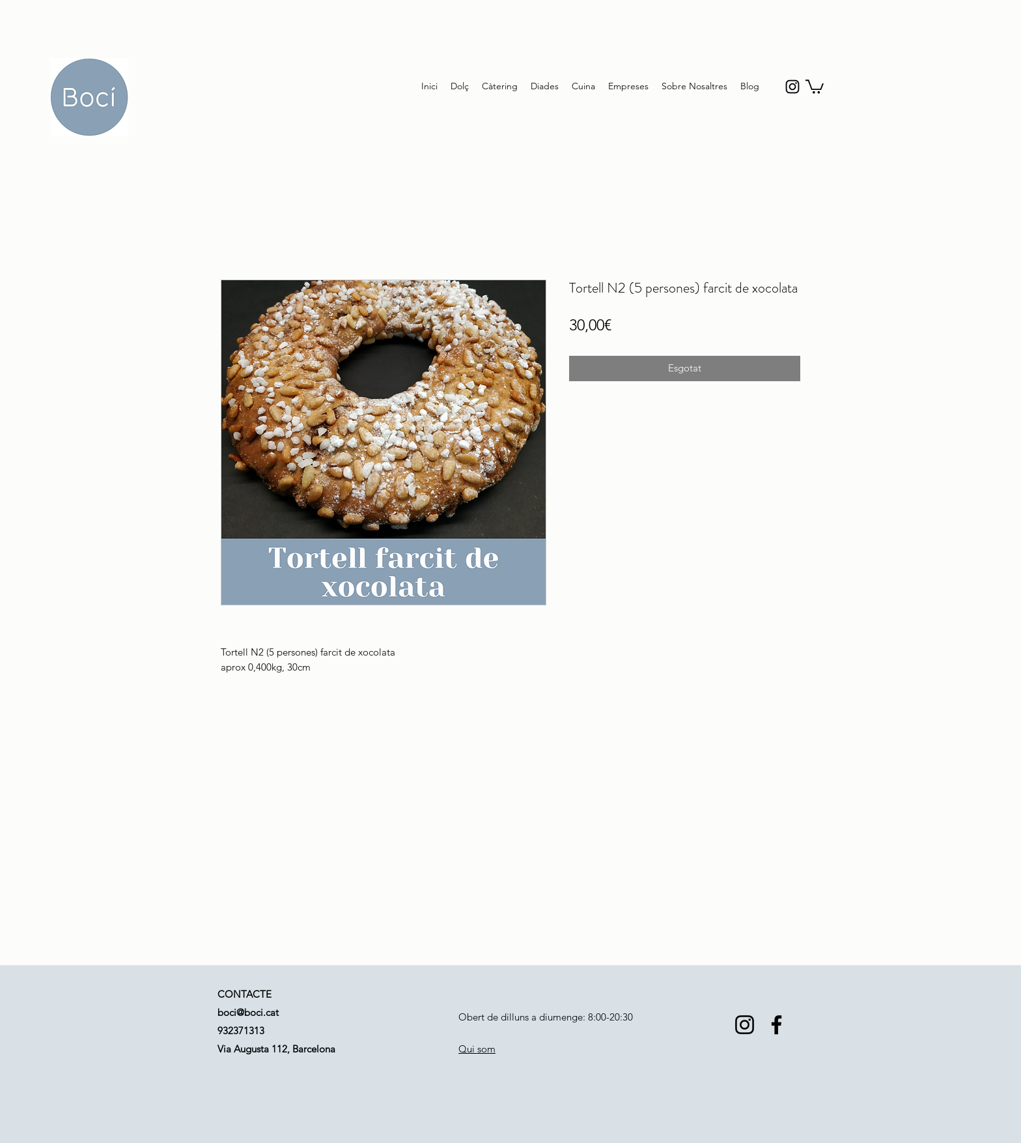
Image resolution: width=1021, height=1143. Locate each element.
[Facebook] (776, 1024)
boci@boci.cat (248, 1012)
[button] (814, 86)
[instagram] (792, 87)
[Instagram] (744, 1024)
